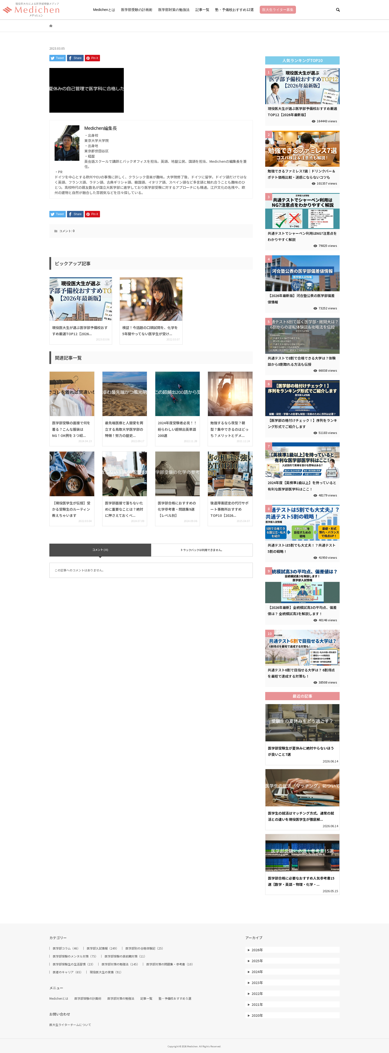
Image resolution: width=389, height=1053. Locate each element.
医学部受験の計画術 (136, 10)
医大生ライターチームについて (70, 1024)
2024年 (257, 971)
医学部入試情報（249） (103, 948)
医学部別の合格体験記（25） (145, 948)
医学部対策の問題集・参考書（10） (170, 964)
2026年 (257, 949)
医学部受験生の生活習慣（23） (74, 964)
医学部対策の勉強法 (174, 10)
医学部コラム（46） (66, 948)
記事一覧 (202, 10)
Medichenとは (104, 10)
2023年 (257, 982)
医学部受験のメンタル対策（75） (75, 956)
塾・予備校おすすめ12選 (234, 10)
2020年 (257, 1015)
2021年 (257, 1004)
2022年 (257, 993)
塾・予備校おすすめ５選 (175, 998)
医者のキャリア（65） (68, 972)
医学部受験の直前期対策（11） (126, 956)
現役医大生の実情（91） (106, 972)
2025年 (257, 960)
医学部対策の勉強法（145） (121, 964)
